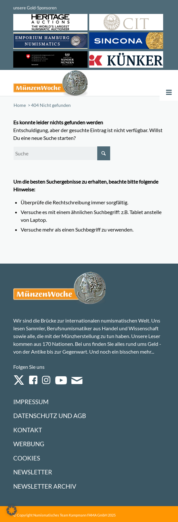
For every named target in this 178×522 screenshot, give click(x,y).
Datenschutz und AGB (49, 415)
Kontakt (27, 430)
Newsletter (32, 472)
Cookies (26, 458)
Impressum (30, 401)
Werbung (28, 444)
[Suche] (61, 153)
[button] (11, 510)
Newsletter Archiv (44, 486)
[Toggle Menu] (169, 92)
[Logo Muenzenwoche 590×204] (58, 83)
